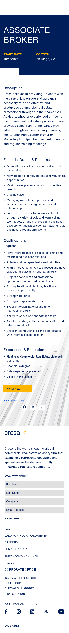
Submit (8, 518)
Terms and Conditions (22, 556)
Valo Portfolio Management (27, 535)
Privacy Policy (16, 549)
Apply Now (13, 389)
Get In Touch (21, 604)
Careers (11, 542)
